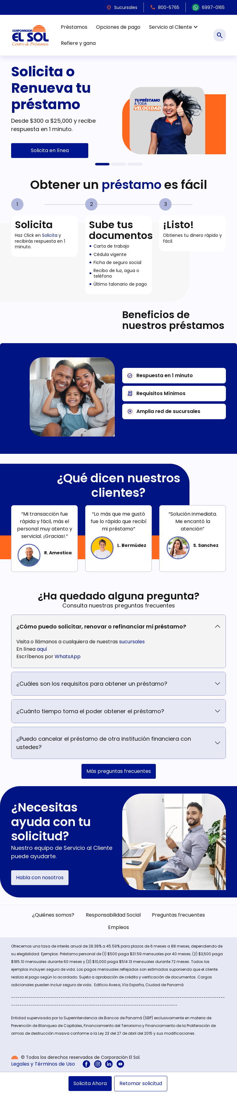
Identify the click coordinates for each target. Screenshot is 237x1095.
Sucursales (121, 7)
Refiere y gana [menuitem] (78, 43)
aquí (42, 649)
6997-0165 (208, 7)
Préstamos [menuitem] (74, 27)
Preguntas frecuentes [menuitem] (178, 914)
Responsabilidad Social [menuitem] (113, 914)
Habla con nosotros (40, 877)
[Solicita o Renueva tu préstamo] (102, 164)
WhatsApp (68, 656)
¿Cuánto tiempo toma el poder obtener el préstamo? (90, 711)
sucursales (132, 641)
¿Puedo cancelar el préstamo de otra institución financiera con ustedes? (103, 743)
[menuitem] (86, 1064)
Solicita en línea (50, 150)
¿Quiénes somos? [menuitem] (53, 914)
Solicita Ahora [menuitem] (90, 1083)
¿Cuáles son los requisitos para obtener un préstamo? (91, 684)
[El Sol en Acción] (135, 164)
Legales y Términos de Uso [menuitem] (43, 1063)
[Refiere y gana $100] (118, 164)
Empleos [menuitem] (118, 927)
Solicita (49, 235)
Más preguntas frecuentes (118, 771)
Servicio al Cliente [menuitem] (174, 27)
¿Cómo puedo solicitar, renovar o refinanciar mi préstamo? (101, 626)
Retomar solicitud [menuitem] (140, 1083)
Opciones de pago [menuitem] (118, 27)
